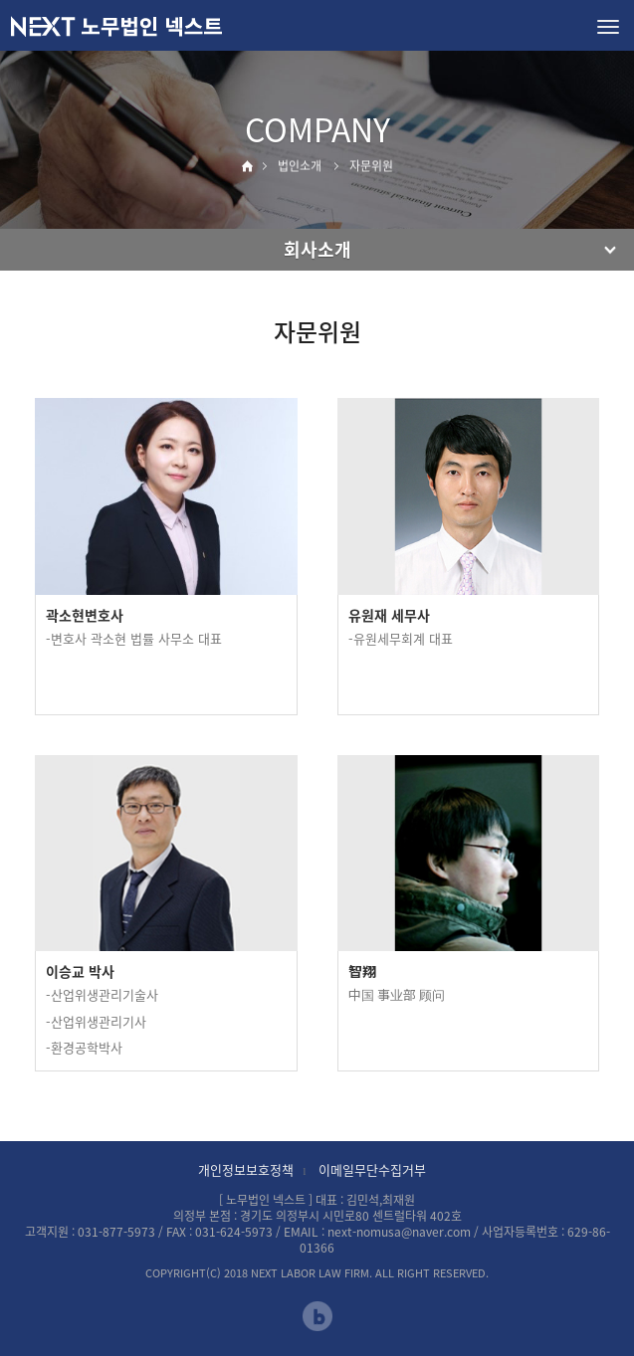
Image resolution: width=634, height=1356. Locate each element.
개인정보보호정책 (246, 1169)
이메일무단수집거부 (372, 1169)
